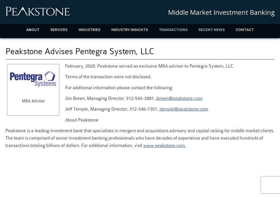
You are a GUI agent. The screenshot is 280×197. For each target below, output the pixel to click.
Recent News (212, 30)
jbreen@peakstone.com (179, 98)
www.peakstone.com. (164, 145)
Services (59, 30)
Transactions (173, 30)
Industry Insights (129, 30)
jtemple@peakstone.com (183, 109)
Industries (89, 30)
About (32, 30)
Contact (245, 30)
